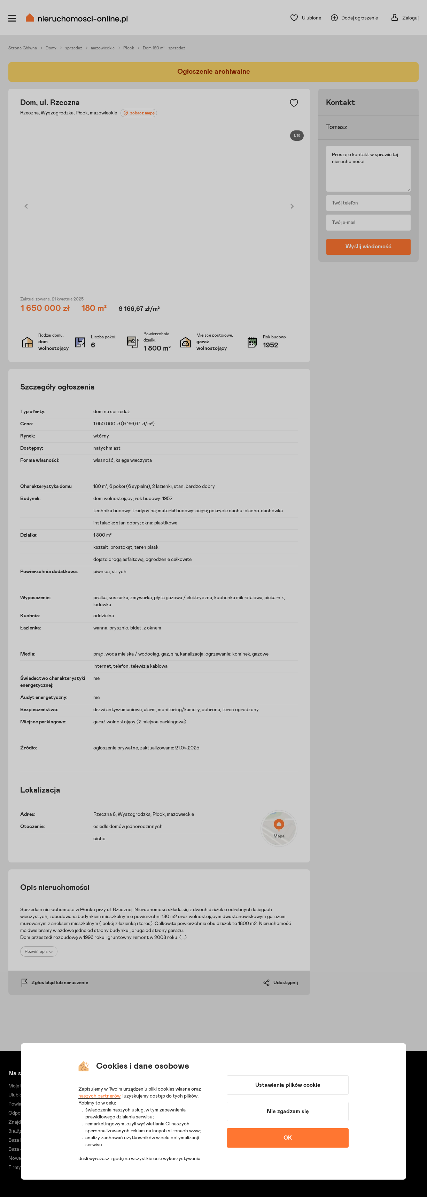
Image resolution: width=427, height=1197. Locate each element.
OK (288, 1138)
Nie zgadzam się (288, 1111)
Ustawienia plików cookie (287, 1085)
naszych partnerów (99, 1096)
